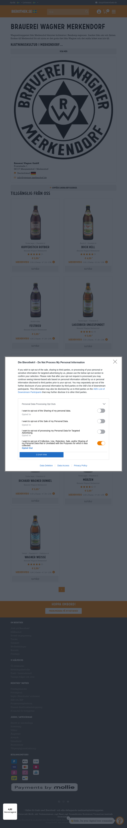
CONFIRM (41, 455)
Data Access (63, 465)
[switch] (101, 411)
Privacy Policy (80, 465)
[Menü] (15, 805)
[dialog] (63, 414)
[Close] (116, 363)
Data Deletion (46, 465)
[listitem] (63, 404)
